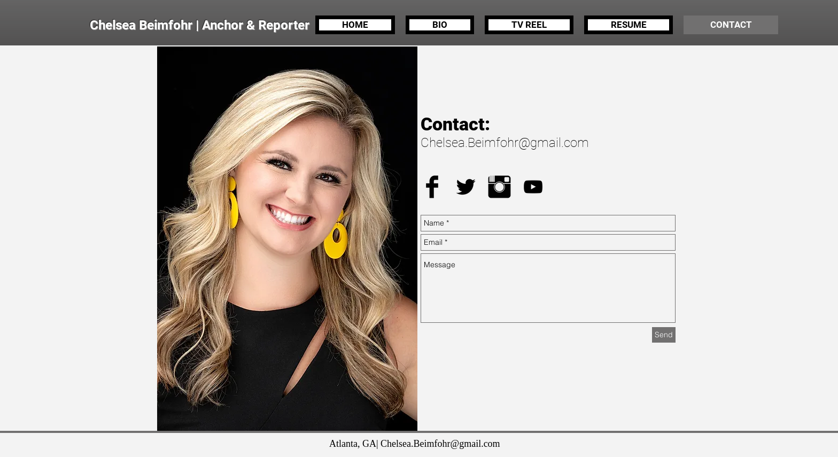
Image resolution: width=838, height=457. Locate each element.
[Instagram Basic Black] (499, 186)
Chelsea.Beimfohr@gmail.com (505, 142)
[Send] (664, 335)
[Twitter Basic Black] (465, 186)
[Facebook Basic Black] (432, 186)
